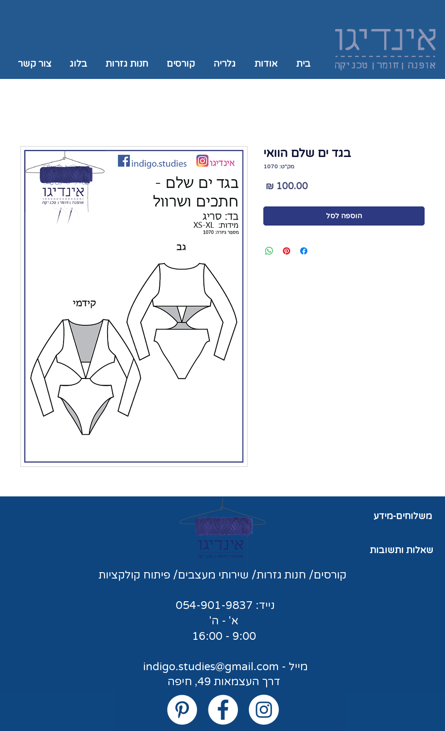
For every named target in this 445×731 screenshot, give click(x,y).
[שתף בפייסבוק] (303, 250)
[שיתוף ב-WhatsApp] (269, 250)
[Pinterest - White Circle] (182, 710)
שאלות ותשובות (401, 550)
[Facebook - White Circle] (223, 710)
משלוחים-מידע (403, 516)
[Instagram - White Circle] (264, 710)
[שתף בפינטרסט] (286, 250)
